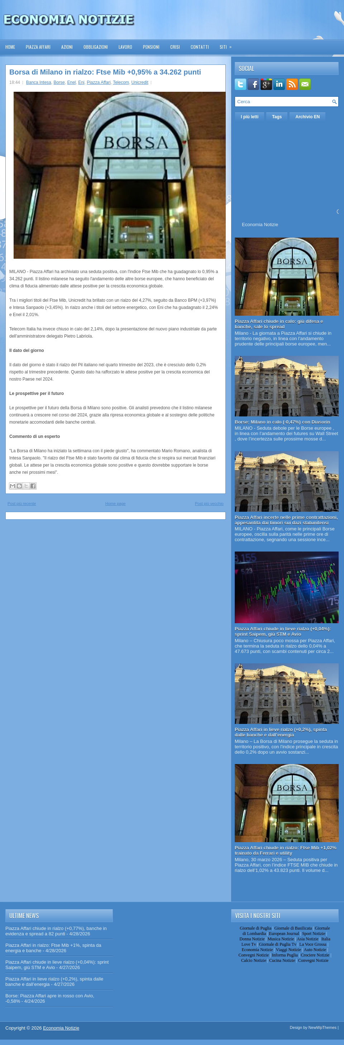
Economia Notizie (260, 224)
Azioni (67, 47)
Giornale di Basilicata (293, 928)
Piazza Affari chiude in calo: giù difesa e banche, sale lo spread (279, 324)
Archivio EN (307, 116)
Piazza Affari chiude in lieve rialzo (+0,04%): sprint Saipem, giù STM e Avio (283, 631)
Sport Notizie (313, 933)
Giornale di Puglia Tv (277, 944)
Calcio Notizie (253, 960)
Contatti (200, 47)
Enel (71, 82)
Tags (277, 116)
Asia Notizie (307, 938)
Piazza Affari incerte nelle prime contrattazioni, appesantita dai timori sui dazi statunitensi (286, 520)
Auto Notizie (315, 949)
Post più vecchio (209, 503)
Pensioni (151, 47)
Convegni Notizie (253, 955)
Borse (58, 82)
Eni (81, 82)
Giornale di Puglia (255, 928)
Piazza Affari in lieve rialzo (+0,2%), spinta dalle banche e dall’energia (281, 732)
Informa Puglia (285, 955)
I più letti (249, 116)
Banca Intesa (38, 82)
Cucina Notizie (282, 960)
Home (10, 47)
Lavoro (125, 47)
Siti (228, 44)
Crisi (175, 47)
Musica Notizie (281, 938)
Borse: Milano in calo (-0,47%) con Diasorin (282, 422)
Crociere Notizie (315, 955)
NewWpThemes (322, 1027)
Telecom (121, 82)
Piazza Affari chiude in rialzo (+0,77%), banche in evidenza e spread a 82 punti (56, 931)
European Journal (284, 933)
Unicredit (139, 82)
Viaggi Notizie (288, 949)
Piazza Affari (38, 47)
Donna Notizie (251, 938)
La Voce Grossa (312, 944)
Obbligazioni (95, 47)
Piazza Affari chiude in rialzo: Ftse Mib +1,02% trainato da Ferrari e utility (285, 850)
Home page (115, 503)
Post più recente (22, 503)
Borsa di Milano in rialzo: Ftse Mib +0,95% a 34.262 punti (105, 72)
